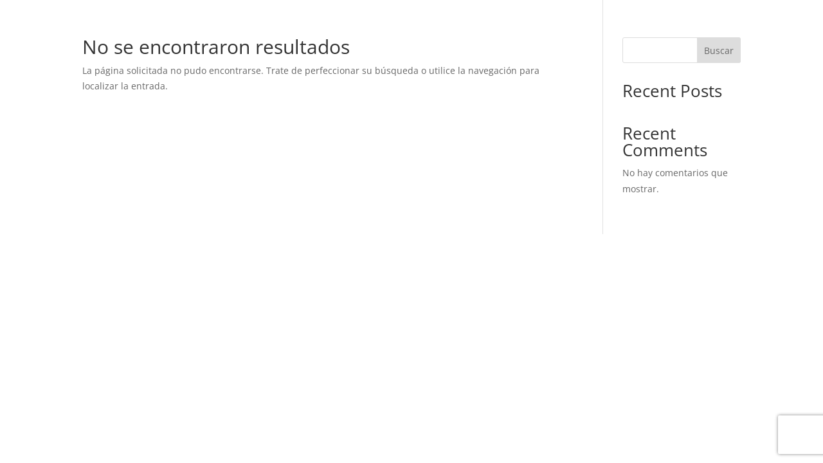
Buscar (719, 50)
